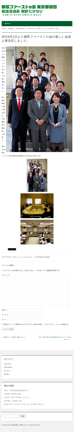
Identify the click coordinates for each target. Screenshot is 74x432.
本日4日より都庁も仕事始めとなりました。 (18, 397)
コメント (6, 275)
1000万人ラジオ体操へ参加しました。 (14, 337)
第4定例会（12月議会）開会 (13, 401)
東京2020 (7, 371)
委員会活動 (7, 364)
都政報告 (47, 257)
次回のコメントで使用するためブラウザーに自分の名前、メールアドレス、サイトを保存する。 (37, 324)
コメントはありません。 (26, 257)
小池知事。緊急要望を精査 (12, 394)
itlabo (14, 257)
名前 (4, 310)
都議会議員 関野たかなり (20, 425)
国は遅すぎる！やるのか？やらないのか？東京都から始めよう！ (24, 404)
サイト (4, 319)
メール (5, 315)
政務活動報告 (40, 257)
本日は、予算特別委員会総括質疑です (16, 390)
